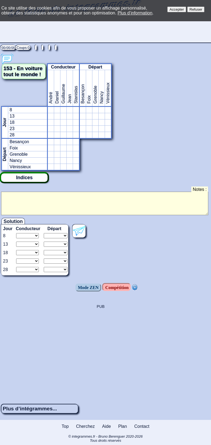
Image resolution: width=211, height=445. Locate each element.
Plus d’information (135, 13)
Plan (122, 426)
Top (65, 426)
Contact (141, 426)
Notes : (200, 189)
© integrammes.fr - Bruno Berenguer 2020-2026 (105, 438)
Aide (106, 426)
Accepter (176, 9)
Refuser (195, 9)
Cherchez (85, 426)
